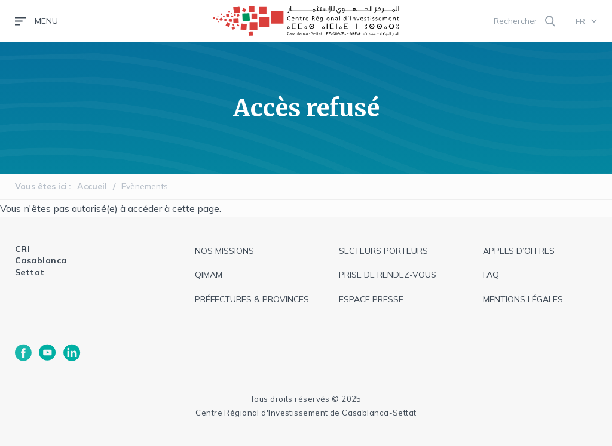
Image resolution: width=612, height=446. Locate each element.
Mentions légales (523, 299)
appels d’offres (519, 250)
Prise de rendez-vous (387, 274)
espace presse (371, 299)
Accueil (92, 186)
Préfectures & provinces (252, 299)
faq (491, 274)
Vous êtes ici (41, 186)
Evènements (144, 186)
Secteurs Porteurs (383, 250)
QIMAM (208, 274)
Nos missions (224, 250)
